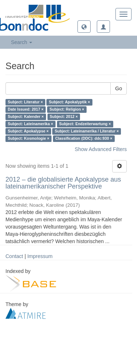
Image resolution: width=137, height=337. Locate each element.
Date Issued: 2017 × (25, 109)
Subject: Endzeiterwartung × (85, 124)
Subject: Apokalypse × (28, 131)
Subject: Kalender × (25, 117)
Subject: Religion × (67, 109)
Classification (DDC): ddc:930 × (83, 138)
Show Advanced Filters (101, 149)
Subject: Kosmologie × (28, 138)
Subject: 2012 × (64, 117)
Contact (14, 256)
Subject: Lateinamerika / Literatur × (87, 131)
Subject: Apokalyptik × (69, 102)
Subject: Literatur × (25, 102)
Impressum (40, 256)
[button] (84, 26)
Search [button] (21, 42)
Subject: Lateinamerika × (30, 124)
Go (118, 88)
